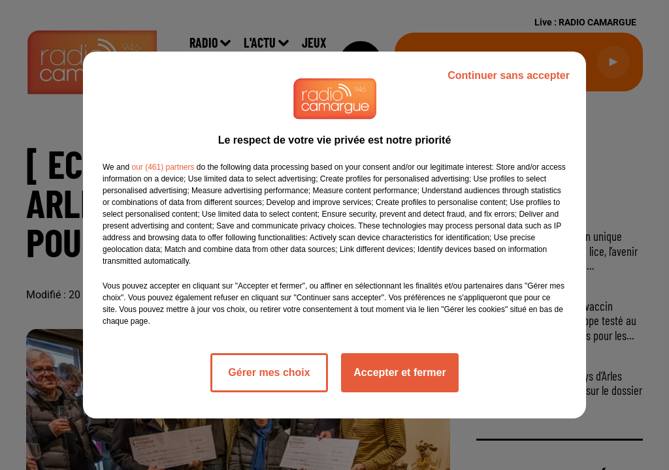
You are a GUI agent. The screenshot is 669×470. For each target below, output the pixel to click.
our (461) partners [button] (162, 167)
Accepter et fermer (399, 372)
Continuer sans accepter (509, 75)
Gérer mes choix (269, 372)
